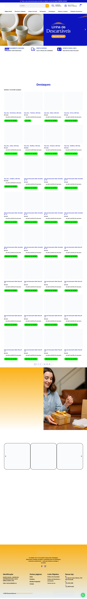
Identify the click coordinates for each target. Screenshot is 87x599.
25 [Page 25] (47, 364)
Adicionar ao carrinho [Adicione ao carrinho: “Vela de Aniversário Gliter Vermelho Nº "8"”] (51, 187)
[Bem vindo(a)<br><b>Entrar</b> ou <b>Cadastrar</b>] (65, 5)
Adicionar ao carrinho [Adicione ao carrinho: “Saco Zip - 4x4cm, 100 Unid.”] (11, 153)
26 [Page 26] (49, 364)
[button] (2, 29)
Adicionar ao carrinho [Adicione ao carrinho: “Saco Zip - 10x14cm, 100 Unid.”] (51, 153)
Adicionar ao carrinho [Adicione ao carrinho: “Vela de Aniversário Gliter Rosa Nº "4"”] (11, 324)
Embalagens (52, 11)
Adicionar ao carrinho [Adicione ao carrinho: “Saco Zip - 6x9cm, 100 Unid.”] (51, 120)
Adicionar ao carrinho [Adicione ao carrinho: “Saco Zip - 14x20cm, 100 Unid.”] (11, 186)
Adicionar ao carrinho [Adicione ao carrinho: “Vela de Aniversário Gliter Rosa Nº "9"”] (71, 256)
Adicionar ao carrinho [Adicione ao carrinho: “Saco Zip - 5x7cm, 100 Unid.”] (71, 120)
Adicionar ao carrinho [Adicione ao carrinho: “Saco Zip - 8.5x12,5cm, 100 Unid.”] (11, 120)
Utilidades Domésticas (76, 11)
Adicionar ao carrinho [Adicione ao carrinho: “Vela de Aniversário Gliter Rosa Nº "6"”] (51, 290)
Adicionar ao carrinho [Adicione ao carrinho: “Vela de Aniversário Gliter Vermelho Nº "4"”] (51, 222)
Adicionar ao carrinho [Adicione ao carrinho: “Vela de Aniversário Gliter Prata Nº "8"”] (51, 359)
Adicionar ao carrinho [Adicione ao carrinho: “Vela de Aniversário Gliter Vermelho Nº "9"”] (31, 187)
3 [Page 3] (38, 364)
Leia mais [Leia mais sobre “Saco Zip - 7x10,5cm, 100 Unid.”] (27, 120)
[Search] (47, 6)
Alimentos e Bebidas (20, 11)
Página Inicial (8, 11)
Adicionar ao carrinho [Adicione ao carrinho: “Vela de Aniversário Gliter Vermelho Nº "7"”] (71, 187)
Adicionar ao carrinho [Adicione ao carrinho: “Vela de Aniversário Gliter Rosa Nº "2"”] (51, 324)
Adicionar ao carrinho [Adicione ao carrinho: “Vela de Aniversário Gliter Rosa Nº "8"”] (11, 290)
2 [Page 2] (36, 364)
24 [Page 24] (44, 364)
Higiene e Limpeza (63, 11)
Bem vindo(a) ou (72, 5)
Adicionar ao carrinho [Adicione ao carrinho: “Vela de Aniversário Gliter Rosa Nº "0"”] (11, 359)
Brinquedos (43, 11)
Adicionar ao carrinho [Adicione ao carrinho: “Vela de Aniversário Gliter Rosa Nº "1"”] (71, 324)
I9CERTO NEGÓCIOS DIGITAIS (24, 594)
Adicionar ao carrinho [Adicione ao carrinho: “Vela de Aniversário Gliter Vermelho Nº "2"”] (11, 256)
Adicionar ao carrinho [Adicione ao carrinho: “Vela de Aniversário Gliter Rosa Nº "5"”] (71, 290)
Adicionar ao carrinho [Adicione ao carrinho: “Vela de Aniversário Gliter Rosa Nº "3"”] (31, 324)
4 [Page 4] (40, 364)
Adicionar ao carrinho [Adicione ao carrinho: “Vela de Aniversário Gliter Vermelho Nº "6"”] (11, 222)
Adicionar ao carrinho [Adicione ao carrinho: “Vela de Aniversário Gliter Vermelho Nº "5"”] (31, 222)
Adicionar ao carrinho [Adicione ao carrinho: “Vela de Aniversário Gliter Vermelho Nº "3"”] (71, 222)
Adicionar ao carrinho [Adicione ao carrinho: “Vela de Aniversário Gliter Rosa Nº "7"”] (31, 290)
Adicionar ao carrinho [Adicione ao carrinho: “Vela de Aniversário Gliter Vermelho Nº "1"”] (31, 256)
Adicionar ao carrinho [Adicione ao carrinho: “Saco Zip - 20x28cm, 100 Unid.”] (71, 153)
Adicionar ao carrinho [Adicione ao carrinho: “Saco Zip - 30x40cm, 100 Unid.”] (31, 153)
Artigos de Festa (32, 11)
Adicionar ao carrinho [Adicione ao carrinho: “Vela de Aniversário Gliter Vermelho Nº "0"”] (51, 256)
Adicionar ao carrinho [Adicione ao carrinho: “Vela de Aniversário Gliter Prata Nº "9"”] (31, 359)
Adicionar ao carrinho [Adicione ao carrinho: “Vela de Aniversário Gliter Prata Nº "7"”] (71, 359)
